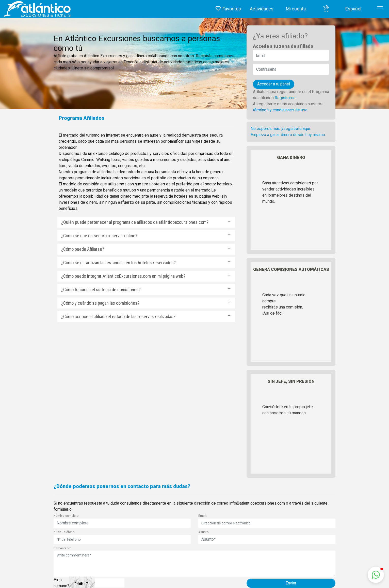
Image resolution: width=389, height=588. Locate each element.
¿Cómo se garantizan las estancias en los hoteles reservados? (118, 262)
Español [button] (353, 8)
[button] (326, 9)
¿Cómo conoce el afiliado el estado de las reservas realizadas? (118, 316)
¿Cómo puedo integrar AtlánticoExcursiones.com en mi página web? (123, 276)
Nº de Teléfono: (64, 532)
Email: (202, 516)
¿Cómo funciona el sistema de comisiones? (101, 289)
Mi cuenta (296, 8)
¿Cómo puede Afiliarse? (82, 249)
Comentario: (62, 548)
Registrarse (285, 97)
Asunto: (203, 532)
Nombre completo (66, 516)
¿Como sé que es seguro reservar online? (99, 235)
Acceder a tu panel (273, 84)
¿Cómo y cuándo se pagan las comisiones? (100, 303)
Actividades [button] (261, 8)
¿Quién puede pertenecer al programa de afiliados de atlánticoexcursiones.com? (134, 222)
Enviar (291, 583)
